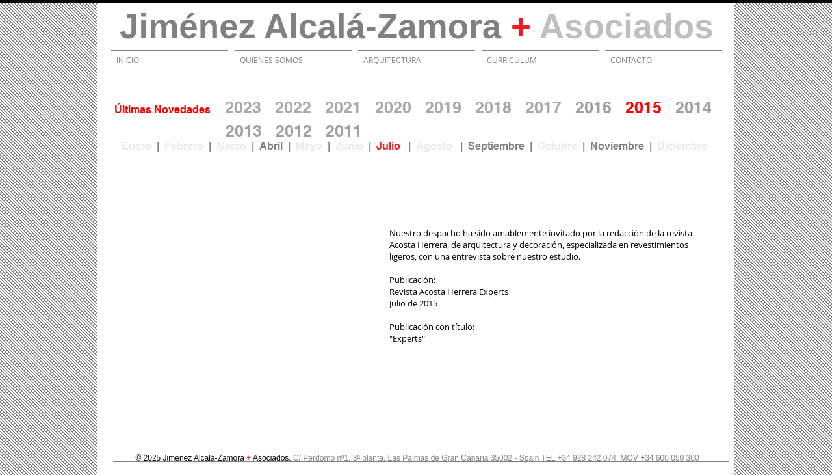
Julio (392, 146)
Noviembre (619, 146)
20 (335, 131)
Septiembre (499, 146)
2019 (443, 107)
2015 (643, 107)
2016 (593, 107)
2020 (393, 107)
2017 (543, 107)
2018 (493, 107)
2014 (693, 107)
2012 (294, 131)
